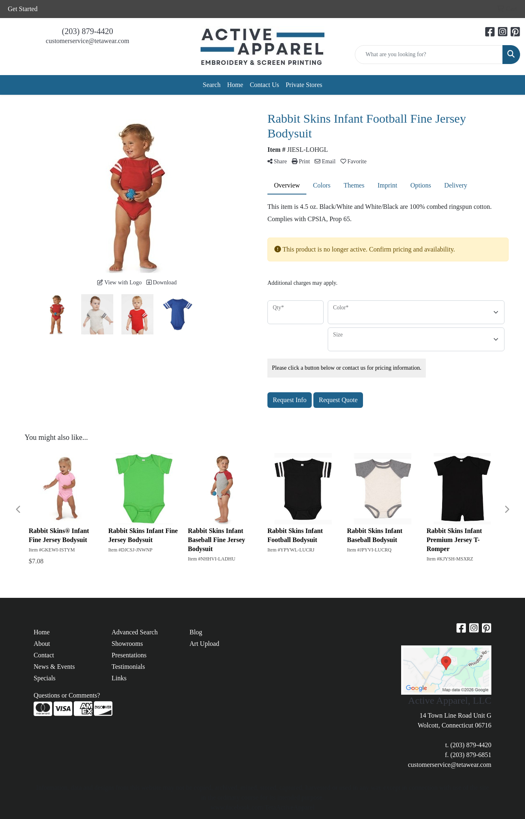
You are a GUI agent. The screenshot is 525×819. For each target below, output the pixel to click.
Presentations (129, 655)
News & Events (54, 666)
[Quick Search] (429, 54)
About (42, 643)
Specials (44, 678)
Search (212, 84)
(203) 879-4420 (87, 31)
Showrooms (127, 643)
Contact (44, 655)
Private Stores (303, 84)
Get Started (22, 8)
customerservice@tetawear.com (88, 40)
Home (235, 84)
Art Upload (204, 643)
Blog (195, 632)
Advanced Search (135, 632)
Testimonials (128, 666)
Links (119, 678)
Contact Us (264, 84)
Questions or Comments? (67, 695)
